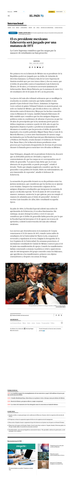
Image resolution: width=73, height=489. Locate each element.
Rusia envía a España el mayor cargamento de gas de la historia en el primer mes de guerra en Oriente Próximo (36, 422)
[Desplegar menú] (9, 16)
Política (52, 323)
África (38, 27)
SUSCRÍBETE (51, 11)
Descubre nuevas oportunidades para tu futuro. (57, 454)
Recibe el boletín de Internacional (20, 315)
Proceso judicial (45, 323)
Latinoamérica (24, 27)
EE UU (13, 27)
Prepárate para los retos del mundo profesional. (56, 446)
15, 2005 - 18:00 (38, 63)
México (17, 27)
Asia (34, 27)
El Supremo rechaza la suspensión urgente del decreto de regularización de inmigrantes (31, 419)
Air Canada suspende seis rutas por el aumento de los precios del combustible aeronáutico (40, 33)
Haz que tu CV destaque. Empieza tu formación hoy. (56, 463)
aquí (44, 330)
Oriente (30, 27)
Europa (9, 27)
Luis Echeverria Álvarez (15, 323)
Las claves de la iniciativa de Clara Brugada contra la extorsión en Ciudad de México (34, 404)
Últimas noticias (58, 27)
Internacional (15, 23)
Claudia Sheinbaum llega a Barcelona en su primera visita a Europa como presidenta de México (38, 398)
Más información (14, 330)
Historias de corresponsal (47, 27)
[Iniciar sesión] (61, 12)
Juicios (33, 323)
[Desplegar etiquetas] (62, 323)
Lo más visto (11, 411)
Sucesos (38, 323)
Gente (28, 323)
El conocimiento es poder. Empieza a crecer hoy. (21, 468)
